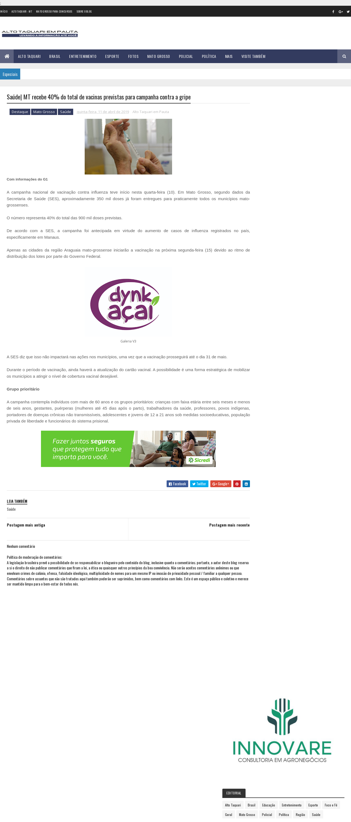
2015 (260, 365)
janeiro (260, 402)
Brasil (54, 56)
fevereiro (262, 410)
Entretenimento (82, 56)
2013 (260, 349)
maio (259, 432)
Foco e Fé (275, 205)
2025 (261, 532)
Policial (186, 56)
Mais (229, 56)
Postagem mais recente (217, 525)
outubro (262, 469)
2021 (260, 501)
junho (259, 440)
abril (258, 425)
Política (209, 56)
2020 (261, 494)
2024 (261, 525)
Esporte (112, 56)
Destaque (20, 112)
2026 (261, 540)
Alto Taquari (29, 56)
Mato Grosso (158, 56)
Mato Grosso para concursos (54, 11)
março (260, 417)
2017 (260, 380)
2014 (260, 357)
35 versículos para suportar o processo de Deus (68, 765)
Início (3, 11)
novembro (263, 477)
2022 (261, 509)
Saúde (65, 112)
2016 (260, 372)
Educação (296, 195)
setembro (263, 462)
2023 (261, 517)
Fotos (133, 56)
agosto (260, 454)
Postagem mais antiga (26, 525)
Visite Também (253, 56)
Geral (291, 205)
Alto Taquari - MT (21, 11)
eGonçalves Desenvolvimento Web (56, 815)
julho (259, 447)
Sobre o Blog (84, 11)
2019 (260, 396)
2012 (260, 341)
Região (274, 214)
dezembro (263, 484)
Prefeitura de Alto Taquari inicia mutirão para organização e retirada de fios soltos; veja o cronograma (67, 745)
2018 (260, 388)
